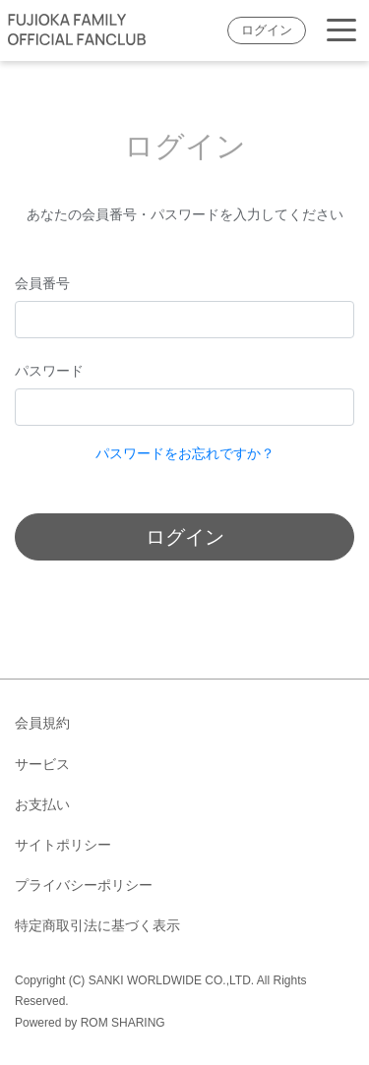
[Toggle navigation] (341, 31)
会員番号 (42, 283)
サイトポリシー (63, 845)
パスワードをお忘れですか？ (185, 453)
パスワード (49, 371)
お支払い (42, 804)
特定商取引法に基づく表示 (97, 925)
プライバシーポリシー (84, 885)
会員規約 (42, 723)
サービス (42, 764)
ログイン (266, 30)
